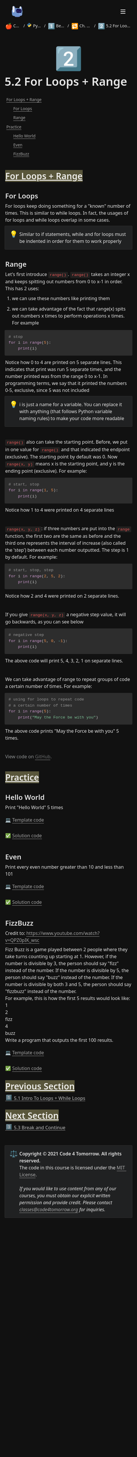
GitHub (42, 756)
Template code (28, 820)
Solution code (27, 835)
